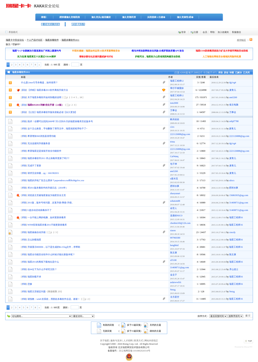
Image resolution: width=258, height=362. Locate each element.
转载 (231, 72)
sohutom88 (175, 201)
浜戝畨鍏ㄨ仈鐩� (156, 17)
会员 (205, 32)
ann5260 (233, 97)
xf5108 (173, 260)
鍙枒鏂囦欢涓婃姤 (50, 24)
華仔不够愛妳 (177, 88)
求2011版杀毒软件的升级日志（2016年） (48, 187)
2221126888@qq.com (180, 134)
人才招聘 (127, 340)
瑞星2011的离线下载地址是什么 (43, 262)
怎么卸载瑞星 (34, 239)
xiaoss (173, 230)
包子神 (173, 164)
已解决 (238, 72)
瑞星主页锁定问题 (37, 291)
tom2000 (174, 103)
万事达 (173, 110)
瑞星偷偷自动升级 (37, 232)
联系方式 (138, 340)
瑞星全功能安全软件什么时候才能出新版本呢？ (51, 254)
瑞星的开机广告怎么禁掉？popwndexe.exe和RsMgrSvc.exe (56, 180)
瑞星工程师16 (236, 217)
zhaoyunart (175, 193)
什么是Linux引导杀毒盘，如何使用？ (39, 82)
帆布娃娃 (174, 119)
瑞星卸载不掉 (34, 276)
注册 (196, 32)
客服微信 (236, 32)
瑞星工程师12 (177, 81)
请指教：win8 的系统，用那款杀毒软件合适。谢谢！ (54, 299)
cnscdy (232, 232)
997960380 (175, 237)
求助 (220, 72)
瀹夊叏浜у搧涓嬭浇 (101, 17)
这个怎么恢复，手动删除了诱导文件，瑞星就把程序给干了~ (57, 128)
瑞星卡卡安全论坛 (15, 40)
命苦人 (173, 208)
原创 (226, 72)
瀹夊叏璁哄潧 (129, 17)
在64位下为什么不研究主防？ (42, 269)
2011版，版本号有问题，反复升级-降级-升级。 (51, 202)
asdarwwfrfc (175, 282)
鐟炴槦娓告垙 (78, 24)
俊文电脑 (233, 104)
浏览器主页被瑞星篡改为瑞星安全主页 (47, 195)
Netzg (173, 289)
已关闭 (246, 72)
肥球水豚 (174, 186)
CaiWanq (174, 156)
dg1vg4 (232, 82)
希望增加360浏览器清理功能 (42, 136)
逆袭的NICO (176, 215)
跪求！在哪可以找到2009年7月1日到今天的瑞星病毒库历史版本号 (60, 121)
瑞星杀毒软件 (52, 40)
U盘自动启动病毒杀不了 (40, 210)
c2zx (172, 127)
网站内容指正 (151, 340)
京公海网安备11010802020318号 (134, 350)
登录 (183, 32)
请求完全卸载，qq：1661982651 (43, 173)
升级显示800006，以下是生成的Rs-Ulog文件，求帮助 (54, 247)
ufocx (231, 180)
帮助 (212, 32)
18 (81, 97)
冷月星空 (174, 297)
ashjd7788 (233, 121)
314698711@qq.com (238, 202)
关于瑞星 (104, 340)
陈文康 (173, 252)
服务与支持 (116, 340)
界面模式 (13, 32)
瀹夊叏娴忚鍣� (185, 17)
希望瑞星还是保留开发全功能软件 (44, 151)
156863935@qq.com (238, 195)
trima (172, 141)
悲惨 (30, 284)
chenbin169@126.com (180, 223)
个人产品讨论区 (34, 40)
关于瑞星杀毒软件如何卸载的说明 (44, 97)
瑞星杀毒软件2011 (70, 40)
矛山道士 (233, 269)
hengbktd (174, 245)
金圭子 (173, 274)
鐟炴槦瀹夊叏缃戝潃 (69, 17)
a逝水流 (174, 178)
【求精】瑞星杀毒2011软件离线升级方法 (48, 90)
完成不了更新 (34, 165)
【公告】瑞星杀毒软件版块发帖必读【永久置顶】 (52, 112)
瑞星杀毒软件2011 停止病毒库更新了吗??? (48, 158)
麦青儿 (232, 90)
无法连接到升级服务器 (39, 143)
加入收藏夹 (223, 32)
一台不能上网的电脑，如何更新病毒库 (47, 217)
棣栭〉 (44, 17)
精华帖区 (241, 40)
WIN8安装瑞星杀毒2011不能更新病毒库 (47, 224)
